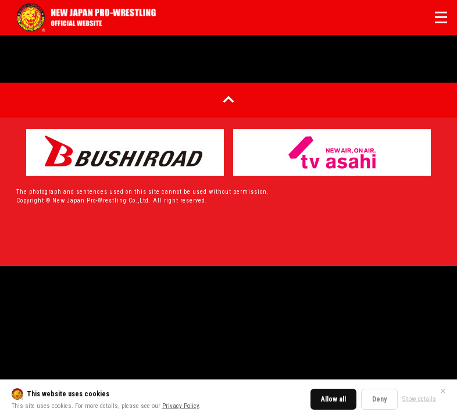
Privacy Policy (180, 406)
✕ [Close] (443, 391)
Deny (379, 399)
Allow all (333, 399)
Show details (419, 399)
